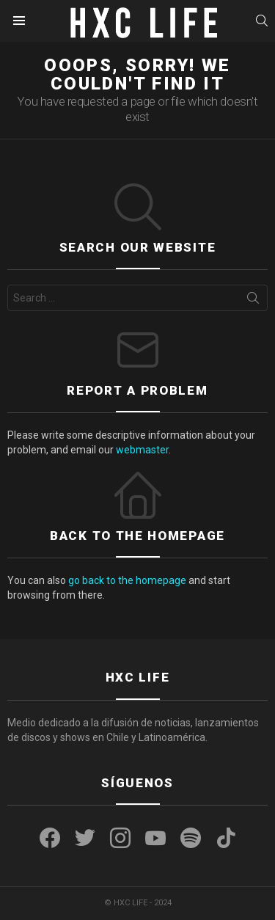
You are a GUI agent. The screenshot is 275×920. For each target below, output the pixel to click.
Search (253, 301)
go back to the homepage (127, 580)
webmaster (142, 450)
